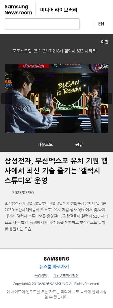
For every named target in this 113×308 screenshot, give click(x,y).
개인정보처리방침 (66, 275)
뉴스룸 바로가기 (54, 267)
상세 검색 (86, 24)
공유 (79, 145)
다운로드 (45, 145)
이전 (104, 42)
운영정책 (40, 275)
